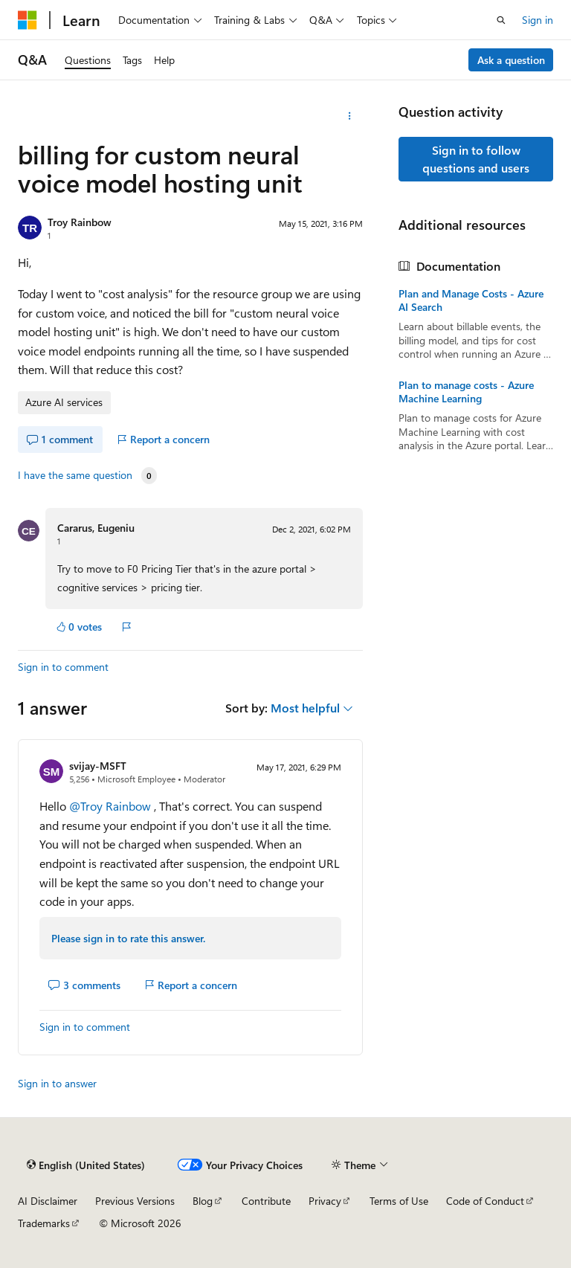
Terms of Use (399, 1201)
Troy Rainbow (80, 222)
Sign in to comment (63, 667)
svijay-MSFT (97, 766)
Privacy (325, 1201)
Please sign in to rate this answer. (128, 938)
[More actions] (350, 116)
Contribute (266, 1201)
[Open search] (501, 20)
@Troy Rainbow (111, 806)
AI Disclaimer (47, 1201)
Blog (203, 1201)
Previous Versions (135, 1201)
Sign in (537, 20)
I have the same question (75, 475)
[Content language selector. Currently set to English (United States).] (86, 1165)
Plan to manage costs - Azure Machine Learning (466, 392)
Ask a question (511, 60)
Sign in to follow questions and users (475, 159)
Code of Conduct (485, 1201)
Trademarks (44, 1223)
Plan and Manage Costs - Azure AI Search (471, 300)
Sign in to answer (57, 1083)
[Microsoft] (27, 20)
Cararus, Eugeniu (96, 528)
